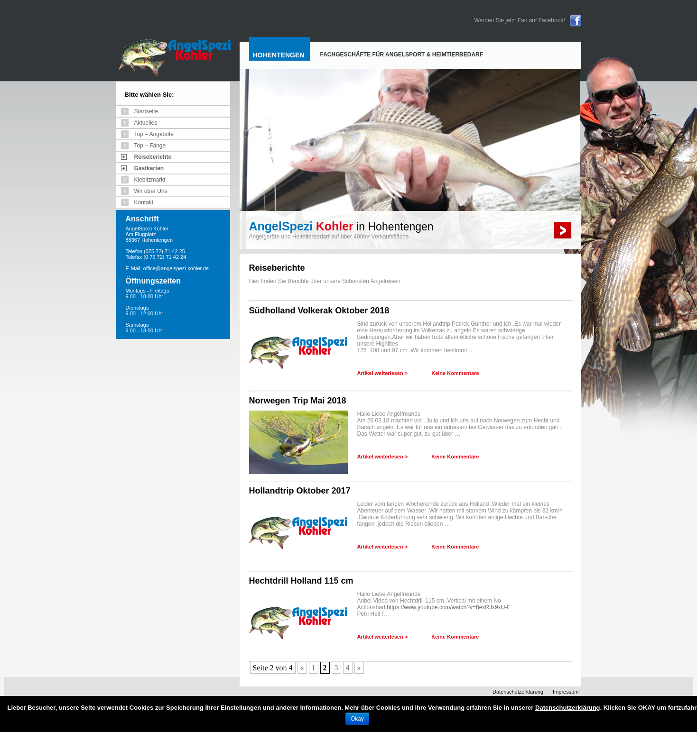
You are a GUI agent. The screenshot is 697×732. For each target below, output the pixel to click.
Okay (357, 718)
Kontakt (144, 202)
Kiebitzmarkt (150, 179)
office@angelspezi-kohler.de (176, 268)
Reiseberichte (153, 157)
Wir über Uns (150, 191)
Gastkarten (149, 168)
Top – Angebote (154, 134)
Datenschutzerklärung (518, 692)
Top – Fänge (150, 145)
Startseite (146, 111)
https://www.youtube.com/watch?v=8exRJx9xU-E (449, 607)
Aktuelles (146, 122)
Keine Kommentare (455, 373)
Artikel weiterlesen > (382, 373)
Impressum (565, 692)
